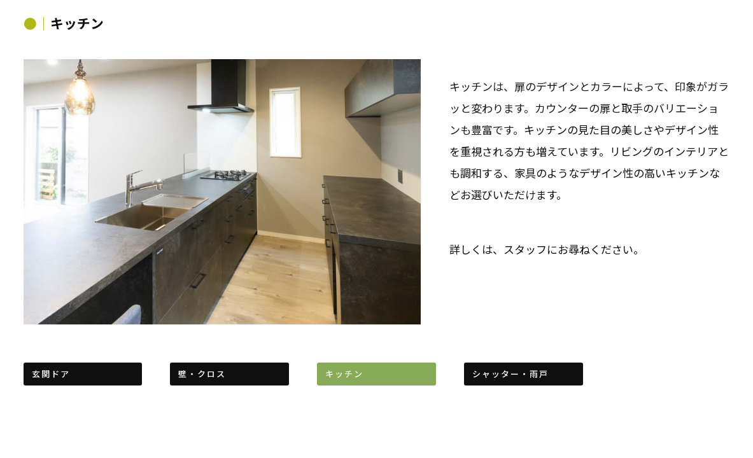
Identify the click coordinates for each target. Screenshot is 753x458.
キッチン (344, 374)
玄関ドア (51, 374)
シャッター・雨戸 (510, 374)
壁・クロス (202, 374)
